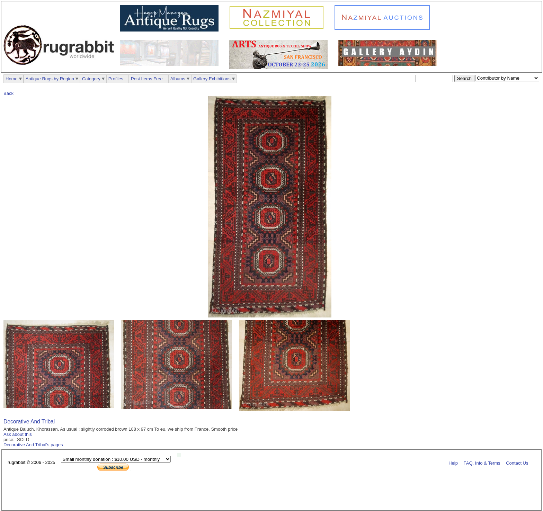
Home (12, 78)
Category (91, 78)
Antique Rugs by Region (50, 78)
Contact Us (517, 462)
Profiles (115, 78)
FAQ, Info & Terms (482, 462)
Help (453, 462)
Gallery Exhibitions (212, 78)
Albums (177, 78)
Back (8, 93)
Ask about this (17, 434)
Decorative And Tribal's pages (33, 444)
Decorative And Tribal (29, 421)
